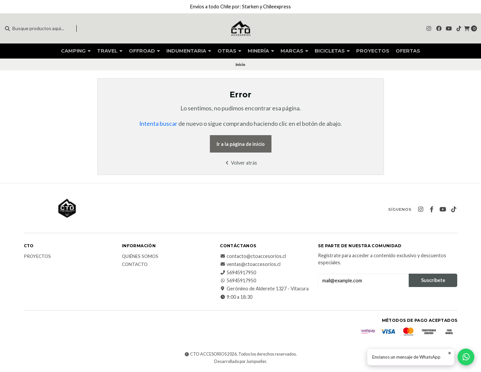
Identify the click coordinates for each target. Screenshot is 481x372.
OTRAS (229, 51)
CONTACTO (135, 264)
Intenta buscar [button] (158, 123)
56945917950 (238, 272)
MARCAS (294, 51)
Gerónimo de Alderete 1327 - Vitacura (264, 288)
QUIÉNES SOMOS (140, 256)
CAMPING (76, 51)
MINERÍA (261, 51)
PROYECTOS (372, 51)
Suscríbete (433, 280)
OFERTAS (408, 51)
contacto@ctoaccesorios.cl (253, 256)
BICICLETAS (332, 51)
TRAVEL (110, 51)
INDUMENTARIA (188, 51)
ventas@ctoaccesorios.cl (250, 264)
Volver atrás (240, 163)
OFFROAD (144, 51)
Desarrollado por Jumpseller (240, 361)
